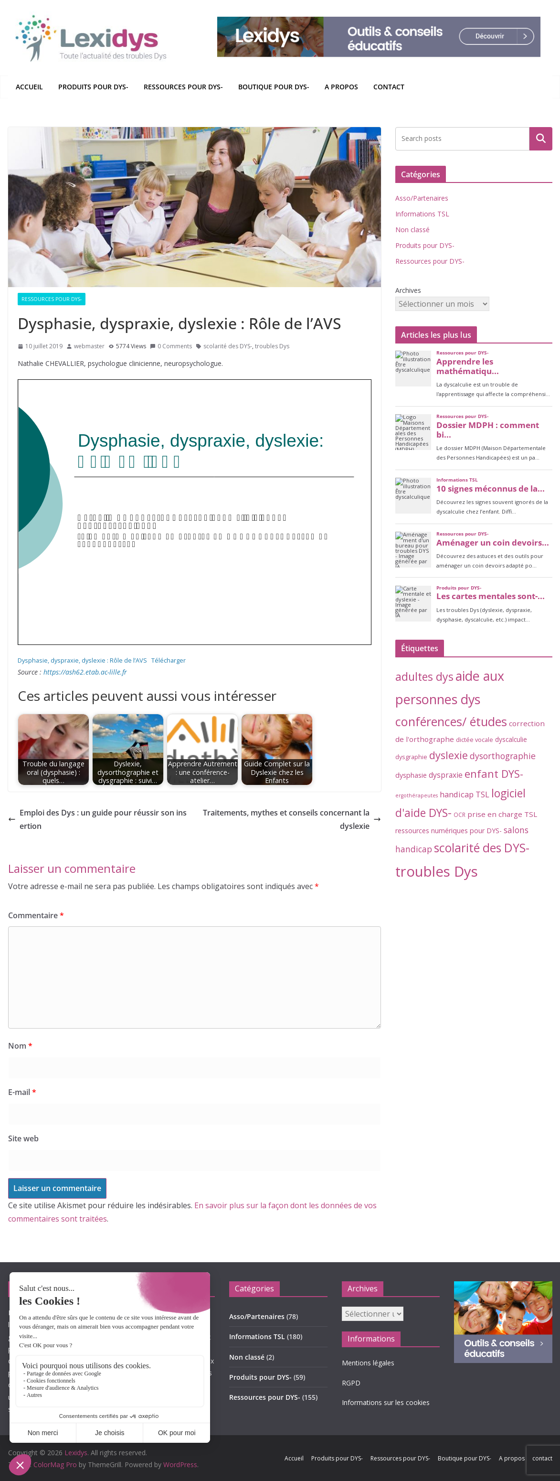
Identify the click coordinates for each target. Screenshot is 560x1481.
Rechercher (540, 138)
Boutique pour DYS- (273, 86)
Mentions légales (368, 1362)
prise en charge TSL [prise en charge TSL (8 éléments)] (502, 814)
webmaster (89, 346)
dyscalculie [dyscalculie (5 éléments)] (511, 739)
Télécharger (168, 660)
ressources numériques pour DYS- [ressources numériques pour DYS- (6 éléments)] (448, 830)
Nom (20, 1046)
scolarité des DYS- (227, 346)
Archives (408, 290)
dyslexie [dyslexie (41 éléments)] (448, 755)
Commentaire (36, 915)
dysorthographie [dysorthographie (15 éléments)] (503, 756)
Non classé (412, 229)
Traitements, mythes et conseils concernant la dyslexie (292, 819)
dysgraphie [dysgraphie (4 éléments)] (411, 756)
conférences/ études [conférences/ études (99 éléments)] (451, 721)
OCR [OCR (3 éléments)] (459, 814)
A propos (341, 86)
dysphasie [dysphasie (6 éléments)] (411, 775)
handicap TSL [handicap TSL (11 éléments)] (464, 794)
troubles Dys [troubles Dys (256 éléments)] (436, 871)
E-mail (22, 1092)
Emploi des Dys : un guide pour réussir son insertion (97, 819)
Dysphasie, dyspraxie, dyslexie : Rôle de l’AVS (82, 660)
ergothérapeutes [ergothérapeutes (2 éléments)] (416, 795)
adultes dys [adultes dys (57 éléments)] (424, 676)
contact (388, 86)
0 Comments (171, 346)
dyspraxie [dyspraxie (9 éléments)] (446, 775)
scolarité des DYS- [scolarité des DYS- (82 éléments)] (481, 848)
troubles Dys (272, 346)
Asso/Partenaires (421, 198)
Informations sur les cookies (386, 1402)
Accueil (29, 86)
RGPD (351, 1382)
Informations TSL (422, 213)
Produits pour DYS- (93, 86)
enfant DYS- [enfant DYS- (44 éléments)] (494, 774)
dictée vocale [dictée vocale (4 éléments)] (474, 739)
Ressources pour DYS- (183, 86)
